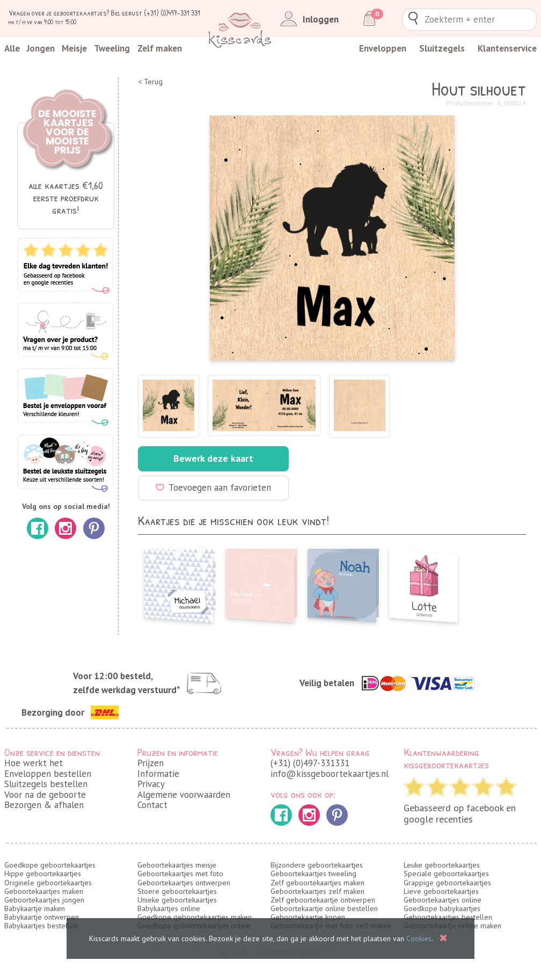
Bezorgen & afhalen (44, 805)
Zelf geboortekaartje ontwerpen (322, 900)
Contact (152, 805)
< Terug (150, 81)
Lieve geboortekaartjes (441, 891)
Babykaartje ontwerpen (41, 917)
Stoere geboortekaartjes (177, 891)
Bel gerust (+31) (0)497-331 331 (155, 13)
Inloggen (307, 19)
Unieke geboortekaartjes (177, 900)
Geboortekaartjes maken (43, 891)
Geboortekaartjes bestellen (448, 917)
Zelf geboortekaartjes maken (317, 882)
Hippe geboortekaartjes (42, 873)
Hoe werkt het (33, 763)
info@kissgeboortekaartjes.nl (329, 774)
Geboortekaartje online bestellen (324, 908)
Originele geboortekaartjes (48, 882)
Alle (12, 48)
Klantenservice (507, 48)
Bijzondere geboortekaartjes (316, 865)
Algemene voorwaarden (183, 795)
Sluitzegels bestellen (45, 784)
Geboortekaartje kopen (307, 917)
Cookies (419, 938)
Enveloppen (382, 48)
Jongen (41, 48)
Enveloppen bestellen (47, 774)
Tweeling (112, 48)
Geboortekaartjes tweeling (313, 873)
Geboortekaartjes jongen (44, 900)
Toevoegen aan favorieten (213, 487)
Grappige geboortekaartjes (447, 882)
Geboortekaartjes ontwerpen (183, 882)
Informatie (158, 774)
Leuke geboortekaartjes (442, 865)
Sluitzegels (442, 48)
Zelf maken (159, 48)
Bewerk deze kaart (213, 458)
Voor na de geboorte (45, 795)
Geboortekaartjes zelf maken (317, 891)
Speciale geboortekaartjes (446, 873)
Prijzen (150, 763)
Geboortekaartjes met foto (180, 873)
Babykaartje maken (34, 908)
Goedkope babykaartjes (442, 908)
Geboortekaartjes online (442, 900)
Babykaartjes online (168, 908)
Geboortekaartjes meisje (176, 865)
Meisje (74, 48)
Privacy (151, 784)
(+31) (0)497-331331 (309, 763)
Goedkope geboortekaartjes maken (194, 917)
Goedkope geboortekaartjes (50, 865)
